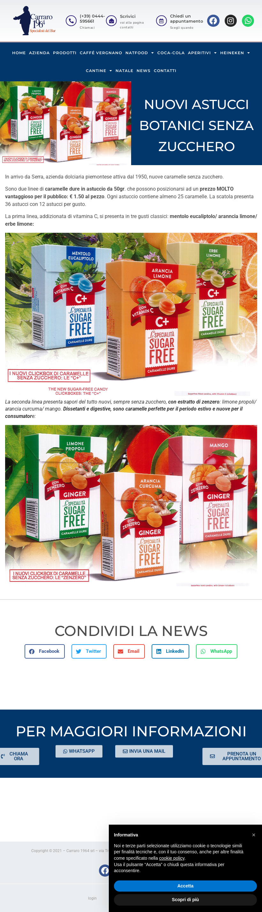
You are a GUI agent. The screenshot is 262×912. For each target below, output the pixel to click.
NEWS (144, 70)
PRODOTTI (65, 52)
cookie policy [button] (171, 858)
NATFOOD (139, 53)
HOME (19, 52)
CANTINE (99, 71)
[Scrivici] (111, 20)
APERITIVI (202, 53)
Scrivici (128, 16)
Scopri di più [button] (185, 899)
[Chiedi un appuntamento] (161, 20)
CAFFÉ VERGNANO (101, 52)
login (92, 898)
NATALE (124, 70)
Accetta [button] (185, 885)
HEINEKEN (235, 53)
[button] (45, 651)
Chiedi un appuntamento (186, 18)
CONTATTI (165, 70)
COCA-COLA (171, 52)
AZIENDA (39, 52)
